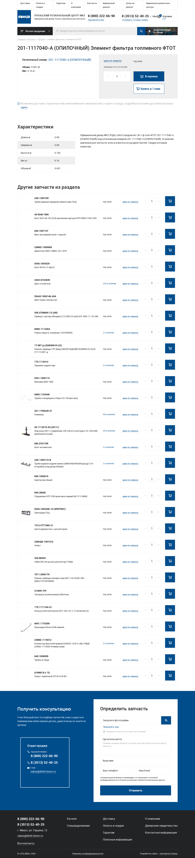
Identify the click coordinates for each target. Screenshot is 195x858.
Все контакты (26, 843)
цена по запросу (112, 60)
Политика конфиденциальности (87, 853)
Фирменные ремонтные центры (158, 5)
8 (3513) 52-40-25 (44, 762)
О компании (76, 5)
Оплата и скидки (40, 5)
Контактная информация (161, 832)
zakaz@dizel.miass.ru (43, 771)
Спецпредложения (78, 825)
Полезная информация (117, 839)
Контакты (92, 3)
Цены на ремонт (130, 5)
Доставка (25, 3)
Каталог (72, 818)
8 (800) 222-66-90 (101, 16)
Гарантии (60, 3)
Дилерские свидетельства (161, 825)
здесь (24, 107)
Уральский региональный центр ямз (24, 17)
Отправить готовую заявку (135, 20)
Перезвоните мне (96, 20)
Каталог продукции (35, 31)
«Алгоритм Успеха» (168, 853)
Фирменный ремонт (109, 5)
